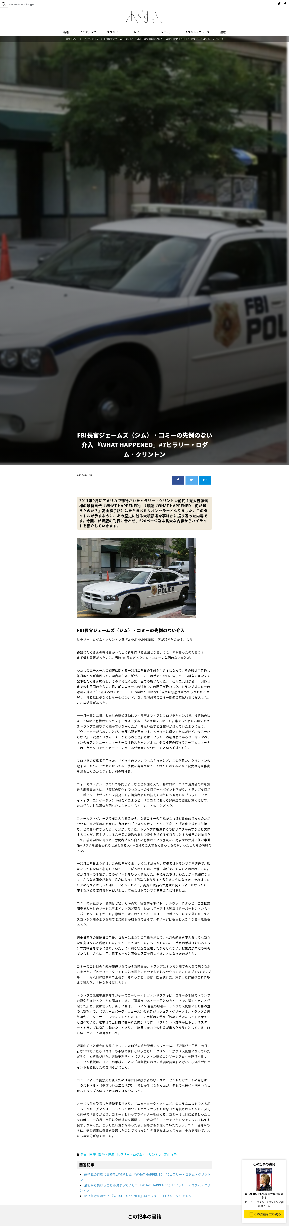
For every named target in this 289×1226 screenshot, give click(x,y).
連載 (223, 32)
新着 (66, 32)
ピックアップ (87, 32)
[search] (33, 4)
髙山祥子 (170, 1154)
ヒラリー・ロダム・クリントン (139, 1154)
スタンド (112, 32)
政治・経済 (106, 1154)
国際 (92, 1154)
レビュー (139, 32)
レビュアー (167, 32)
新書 (83, 1154)
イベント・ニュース (197, 32)
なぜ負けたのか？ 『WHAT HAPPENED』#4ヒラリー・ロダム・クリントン (138, 1196)
